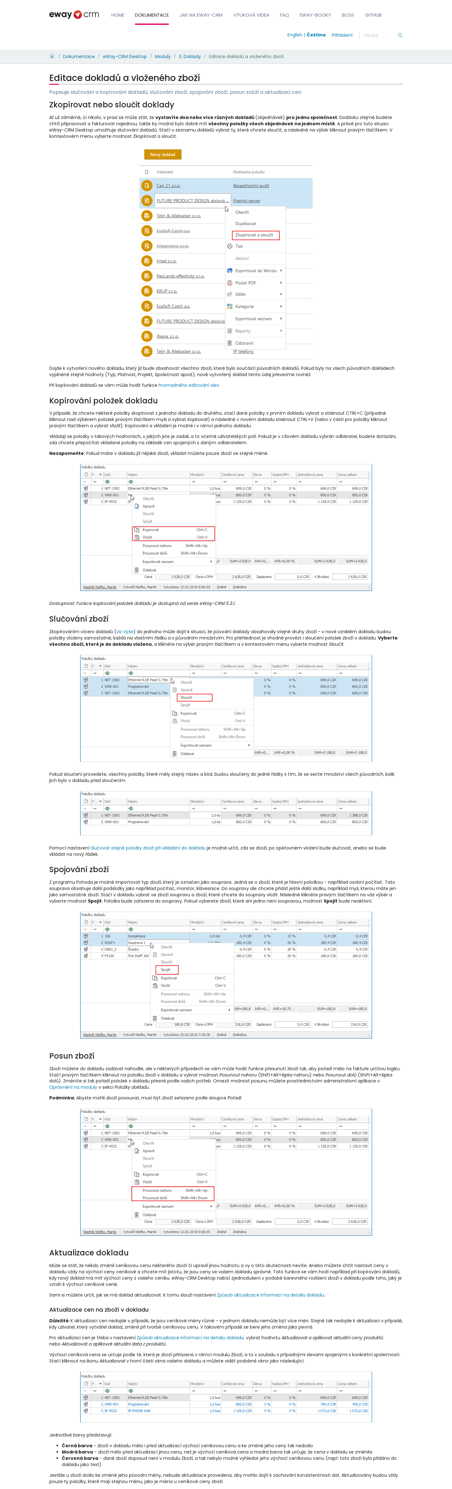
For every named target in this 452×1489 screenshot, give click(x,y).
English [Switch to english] (295, 35)
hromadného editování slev (189, 385)
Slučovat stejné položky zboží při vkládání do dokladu (148, 848)
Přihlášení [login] (342, 35)
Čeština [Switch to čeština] (316, 35)
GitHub (373, 15)
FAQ (284, 15)
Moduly (163, 56)
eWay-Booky (315, 15)
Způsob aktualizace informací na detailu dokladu (270, 1295)
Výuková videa (251, 15)
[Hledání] (380, 35)
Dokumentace (152, 15)
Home (117, 15)
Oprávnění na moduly (73, 1087)
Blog (348, 15)
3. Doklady (190, 56)
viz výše (124, 632)
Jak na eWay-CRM (201, 15)
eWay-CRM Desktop (125, 56)
